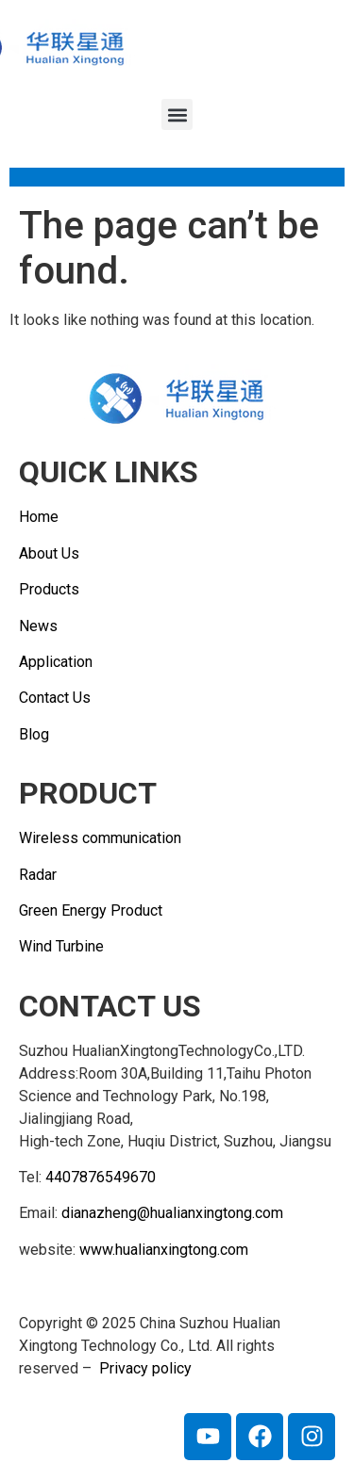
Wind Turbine (61, 946)
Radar (38, 875)
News (38, 626)
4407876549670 (100, 1177)
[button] (177, 114)
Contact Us (55, 698)
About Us (49, 553)
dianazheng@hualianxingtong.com (172, 1213)
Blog (34, 734)
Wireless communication (100, 838)
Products (49, 589)
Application (56, 662)
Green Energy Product (90, 910)
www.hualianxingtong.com (163, 1250)
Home (39, 517)
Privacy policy (145, 1368)
